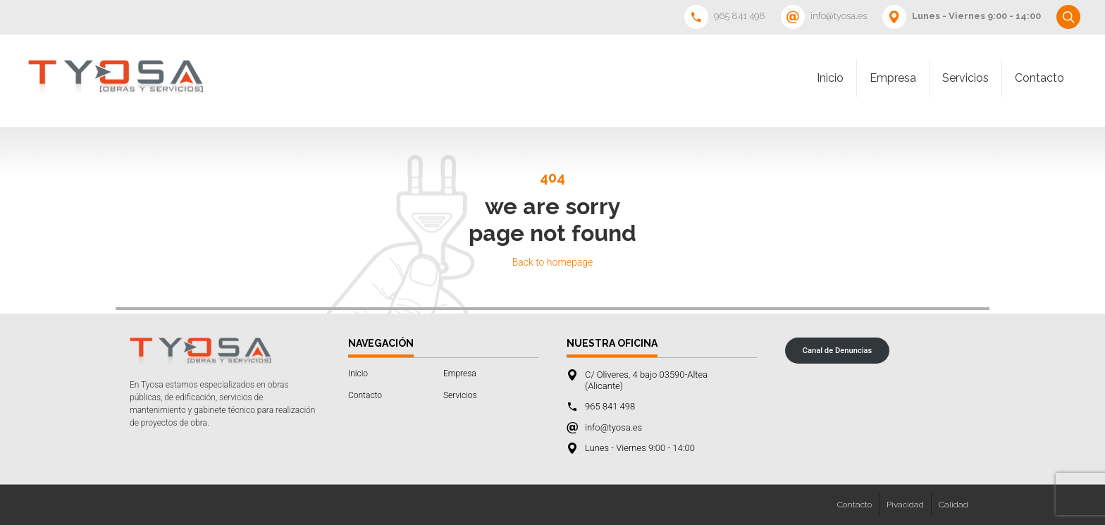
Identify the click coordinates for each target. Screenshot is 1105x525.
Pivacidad (905, 504)
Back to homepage (552, 262)
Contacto (1039, 78)
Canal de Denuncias (837, 350)
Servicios (965, 78)
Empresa (893, 78)
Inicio (830, 78)
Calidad (953, 504)
